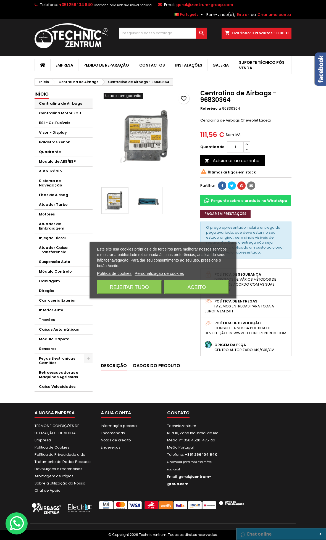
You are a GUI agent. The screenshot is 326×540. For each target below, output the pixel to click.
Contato (178, 413)
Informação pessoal (119, 425)
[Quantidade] (235, 146)
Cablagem (49, 281)
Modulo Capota (54, 339)
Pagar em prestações (225, 213)
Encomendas (113, 433)
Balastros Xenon (54, 142)
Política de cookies (114, 273)
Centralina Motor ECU (60, 113)
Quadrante (50, 151)
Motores (47, 214)
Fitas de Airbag (53, 194)
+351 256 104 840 (76, 4)
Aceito (197, 287)
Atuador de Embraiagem (51, 226)
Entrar (243, 14)
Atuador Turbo (53, 204)
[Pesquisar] (163, 33)
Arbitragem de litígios (54, 476)
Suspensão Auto (54, 261)
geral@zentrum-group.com (204, 4)
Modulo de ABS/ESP (57, 161)
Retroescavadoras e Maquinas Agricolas (58, 375)
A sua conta (116, 413)
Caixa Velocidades (57, 386)
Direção (46, 290)
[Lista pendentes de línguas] (189, 14)
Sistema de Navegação (50, 183)
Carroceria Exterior (57, 300)
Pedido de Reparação (106, 65)
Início (42, 94)
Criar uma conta (274, 14)
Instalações (188, 65)
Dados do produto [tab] (156, 365)
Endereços (110, 447)
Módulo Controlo (55, 271)
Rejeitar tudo (129, 287)
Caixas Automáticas (59, 329)
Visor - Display (53, 132)
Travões (47, 319)
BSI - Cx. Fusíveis (54, 122)
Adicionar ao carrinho (231, 160)
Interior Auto (51, 310)
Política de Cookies (52, 447)
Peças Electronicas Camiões (57, 360)
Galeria (220, 65)
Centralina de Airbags (60, 103)
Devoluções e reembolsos (58, 468)
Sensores (47, 348)
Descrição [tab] (114, 365)
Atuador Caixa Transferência (53, 250)
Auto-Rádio (50, 171)
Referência (210, 108)
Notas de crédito (116, 440)
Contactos (152, 65)
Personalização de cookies (159, 273)
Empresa (64, 65)
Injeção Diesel (52, 238)
